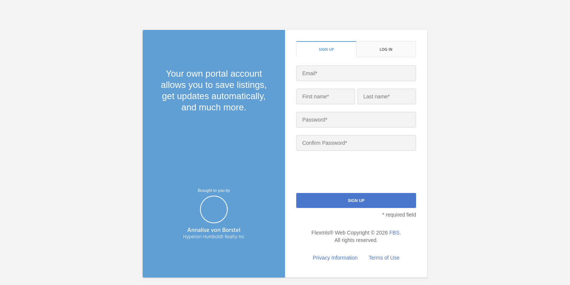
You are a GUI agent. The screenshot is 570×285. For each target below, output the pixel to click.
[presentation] (353, 172)
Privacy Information (335, 258)
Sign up (326, 49)
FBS (394, 233)
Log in (386, 49)
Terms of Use (384, 258)
